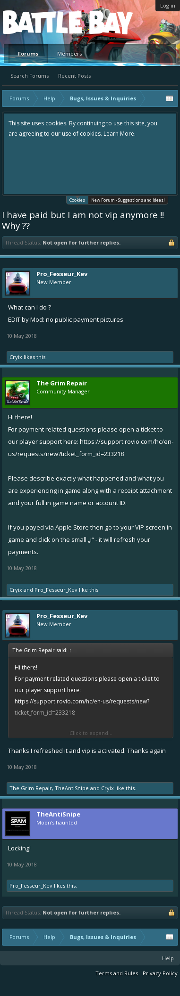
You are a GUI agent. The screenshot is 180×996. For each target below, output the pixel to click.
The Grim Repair (30, 788)
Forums (28, 53)
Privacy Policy (160, 973)
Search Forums (29, 75)
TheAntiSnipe (72, 788)
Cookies (77, 199)
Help (168, 958)
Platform (37, 22)
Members (69, 53)
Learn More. (119, 134)
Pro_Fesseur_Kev (61, 273)
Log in (167, 5)
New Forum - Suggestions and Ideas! (128, 200)
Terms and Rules (116, 973)
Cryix (15, 356)
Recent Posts (74, 75)
